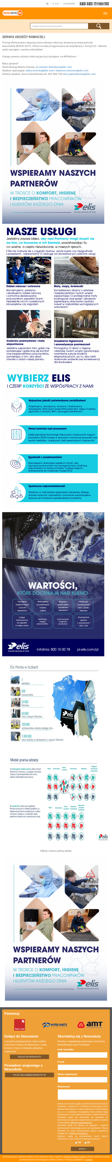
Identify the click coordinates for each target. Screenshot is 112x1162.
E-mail (60, 1061)
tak (78, 1142)
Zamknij (89, 1159)
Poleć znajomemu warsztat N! (29, 1074)
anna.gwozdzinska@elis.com (79, 74)
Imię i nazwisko (65, 1049)
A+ (58, 3)
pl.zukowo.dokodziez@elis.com (54, 67)
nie (87, 1142)
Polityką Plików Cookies (75, 1156)
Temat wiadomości (67, 1074)
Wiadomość (63, 1086)
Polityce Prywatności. (79, 1133)
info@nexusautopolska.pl (81, 1122)
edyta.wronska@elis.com (40, 70)
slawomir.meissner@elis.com (72, 70)
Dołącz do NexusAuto (29, 1056)
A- (53, 3)
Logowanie (69, 3)
